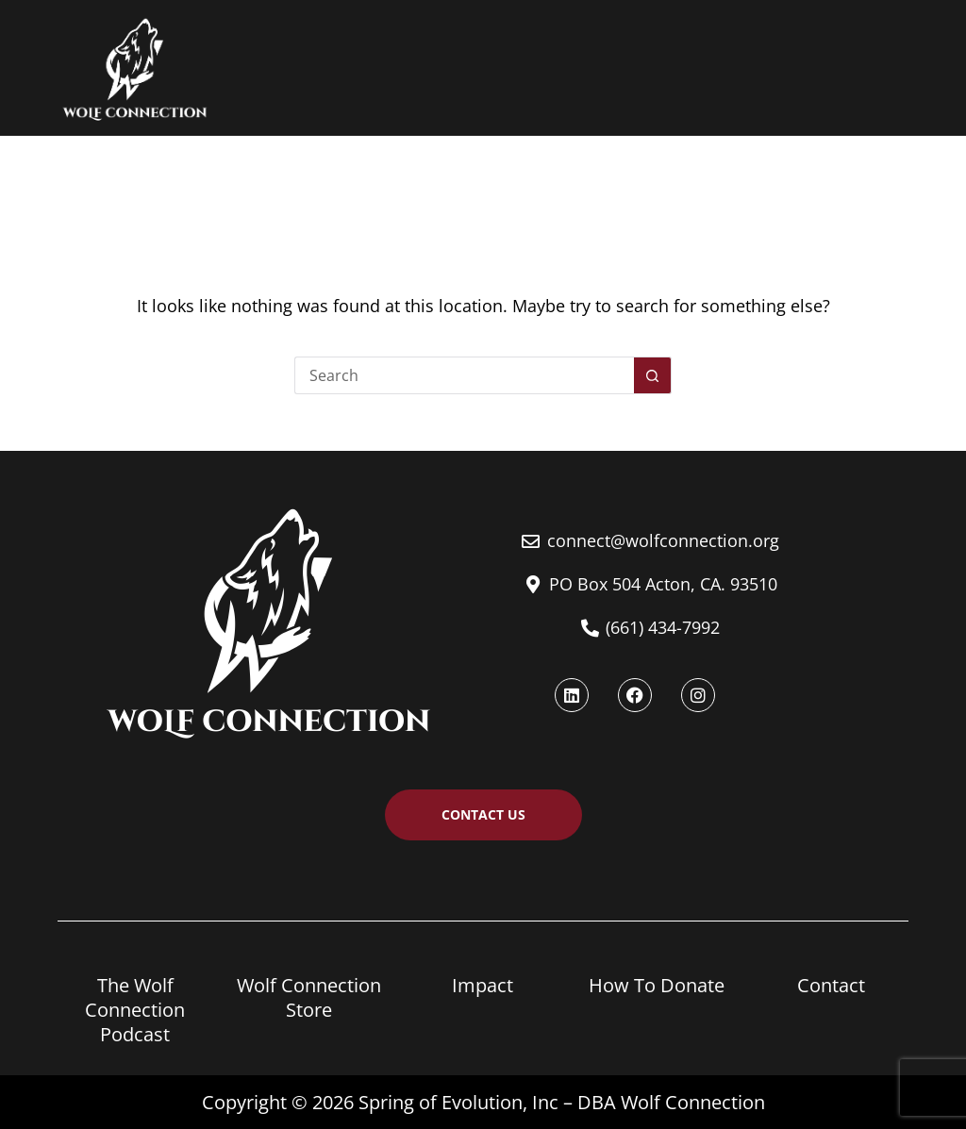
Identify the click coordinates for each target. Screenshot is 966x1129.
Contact (831, 985)
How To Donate (656, 985)
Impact (482, 985)
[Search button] (653, 375)
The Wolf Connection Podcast (135, 1009)
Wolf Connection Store (309, 997)
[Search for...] (464, 375)
